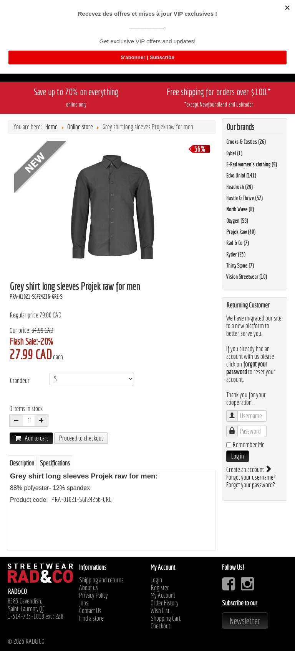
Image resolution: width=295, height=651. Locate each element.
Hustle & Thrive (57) (244, 198)
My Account (163, 595)
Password (235, 427)
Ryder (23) (235, 255)
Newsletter (245, 620)
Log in (237, 456)
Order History (165, 603)
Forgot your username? (251, 477)
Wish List (160, 611)
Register (160, 588)
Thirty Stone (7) (240, 266)
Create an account (248, 469)
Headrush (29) (239, 187)
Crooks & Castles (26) (246, 142)
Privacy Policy (93, 595)
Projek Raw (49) (240, 232)
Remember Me (248, 445)
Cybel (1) (234, 153)
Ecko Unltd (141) (241, 176)
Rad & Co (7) (237, 243)
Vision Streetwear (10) (246, 277)
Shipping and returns (101, 580)
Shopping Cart (166, 618)
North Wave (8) (240, 209)
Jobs (83, 603)
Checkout (160, 626)
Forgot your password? (250, 485)
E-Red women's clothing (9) (251, 164)
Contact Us (90, 611)
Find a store (91, 618)
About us (88, 588)
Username (235, 412)
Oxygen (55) (237, 221)
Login (156, 580)
